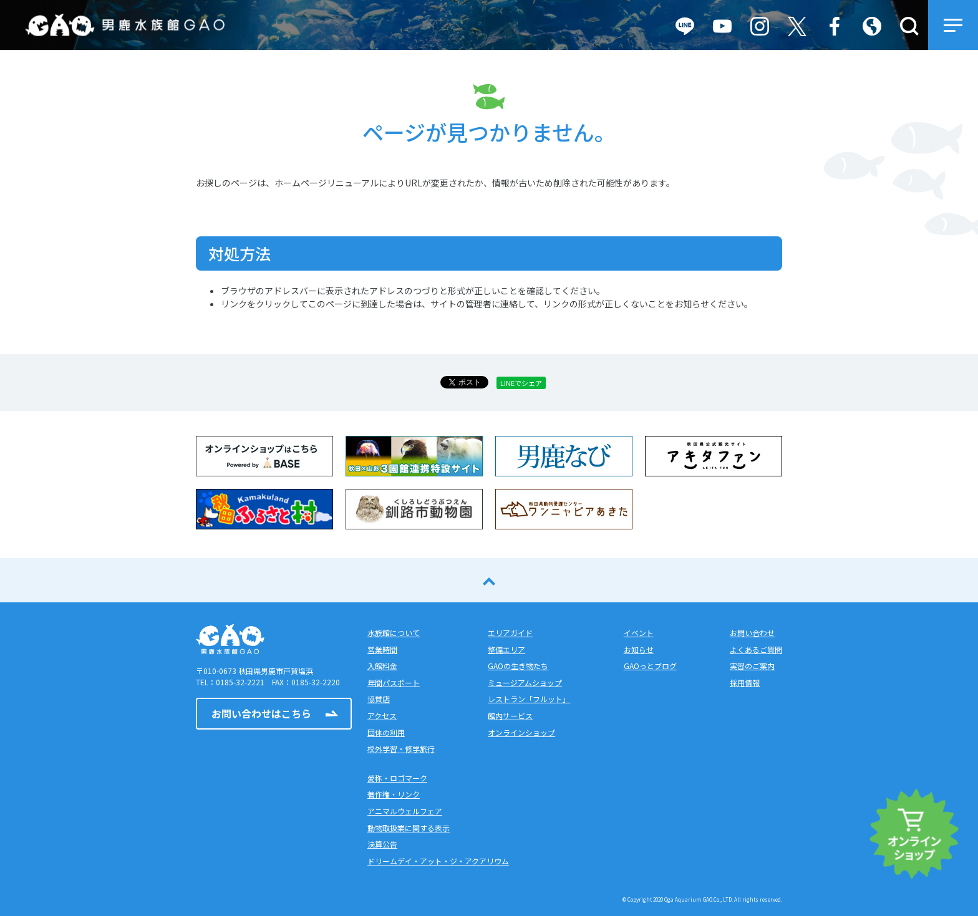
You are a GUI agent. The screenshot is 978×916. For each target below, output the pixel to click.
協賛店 (378, 698)
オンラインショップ (521, 732)
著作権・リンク (393, 794)
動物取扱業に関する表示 (408, 827)
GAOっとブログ (650, 665)
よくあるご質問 (756, 649)
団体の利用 (386, 732)
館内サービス (510, 715)
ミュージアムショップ (525, 682)
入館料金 (382, 665)
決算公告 (382, 844)
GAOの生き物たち (518, 665)
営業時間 (382, 649)
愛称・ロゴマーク (397, 778)
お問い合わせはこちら (261, 713)
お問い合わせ (752, 632)
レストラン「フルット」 (529, 698)
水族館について (393, 632)
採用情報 (745, 682)
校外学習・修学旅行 (401, 748)
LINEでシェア (521, 383)
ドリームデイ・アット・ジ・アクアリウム (438, 861)
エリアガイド (510, 632)
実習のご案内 (752, 665)
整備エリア (506, 649)
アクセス (382, 715)
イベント (639, 632)
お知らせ (639, 649)
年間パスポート (393, 682)
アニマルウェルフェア (404, 811)
